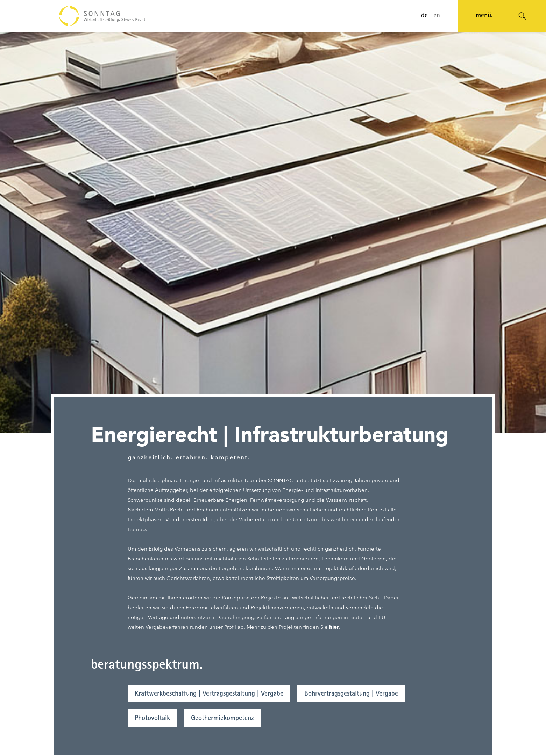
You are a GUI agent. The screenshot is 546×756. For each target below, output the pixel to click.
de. (425, 16)
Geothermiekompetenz (222, 718)
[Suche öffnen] (522, 16)
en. (437, 16)
